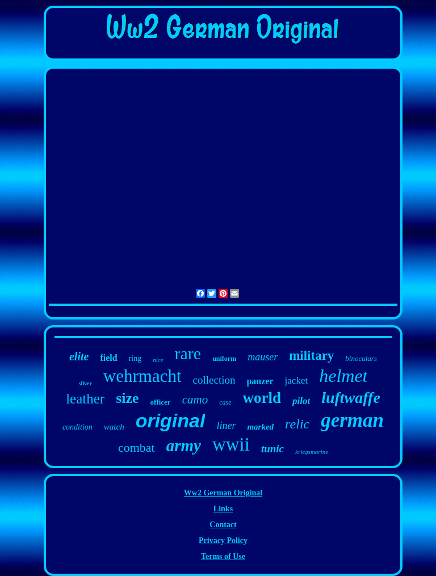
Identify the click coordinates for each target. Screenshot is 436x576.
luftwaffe (350, 397)
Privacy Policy (223, 540)
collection (214, 380)
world (261, 397)
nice (158, 359)
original (171, 420)
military (311, 355)
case (225, 402)
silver (85, 383)
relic (297, 424)
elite (79, 356)
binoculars (361, 358)
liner (226, 425)
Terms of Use (223, 556)
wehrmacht (142, 376)
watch (114, 426)
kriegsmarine (311, 451)
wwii (231, 444)
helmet (343, 375)
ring (135, 358)
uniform (224, 359)
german (352, 420)
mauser (263, 357)
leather (85, 398)
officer (160, 402)
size (127, 398)
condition (77, 427)
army (183, 445)
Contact (222, 524)
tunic (272, 449)
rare (188, 353)
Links (223, 508)
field (108, 358)
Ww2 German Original (223, 493)
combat (136, 447)
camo (195, 399)
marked (260, 426)
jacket (296, 380)
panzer (259, 381)
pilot (301, 401)
